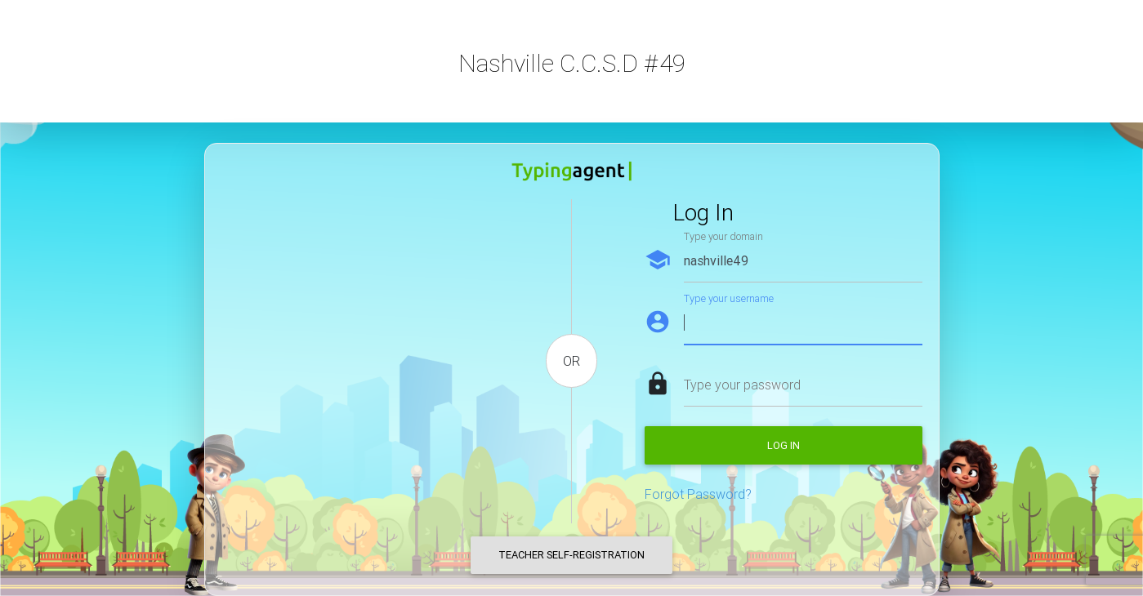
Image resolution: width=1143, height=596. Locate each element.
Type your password (742, 384)
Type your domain (723, 236)
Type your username (729, 298)
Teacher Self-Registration (571, 555)
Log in (783, 445)
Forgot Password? (698, 494)
